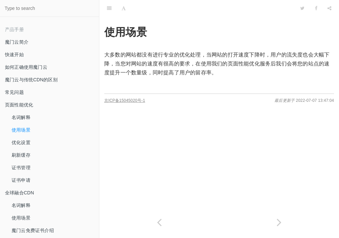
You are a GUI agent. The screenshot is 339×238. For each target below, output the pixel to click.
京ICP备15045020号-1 (124, 100)
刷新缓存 (21, 155)
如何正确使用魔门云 (26, 67)
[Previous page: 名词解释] (159, 222)
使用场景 (21, 130)
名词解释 (21, 117)
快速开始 (14, 54)
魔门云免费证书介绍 (33, 230)
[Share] (329, 8)
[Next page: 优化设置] (279, 222)
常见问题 (14, 92)
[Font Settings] (124, 8)
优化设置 (21, 142)
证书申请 (21, 180)
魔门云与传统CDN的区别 (31, 79)
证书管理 (21, 167)
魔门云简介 (16, 42)
